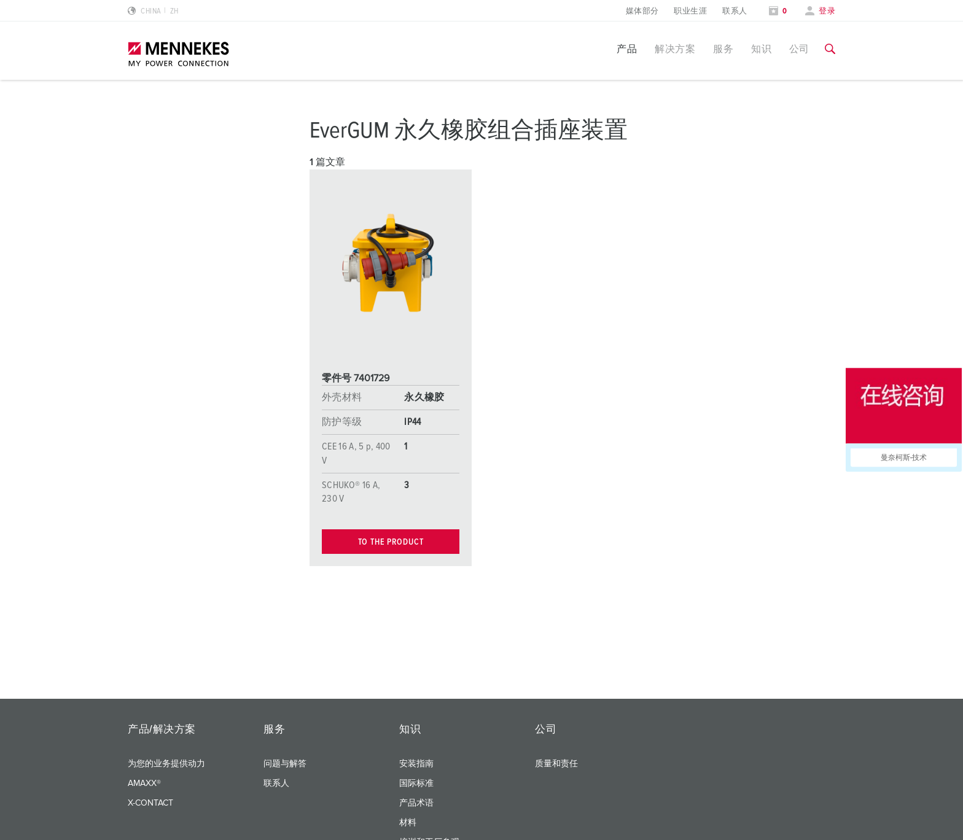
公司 (799, 49)
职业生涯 (690, 11)
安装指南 (416, 764)
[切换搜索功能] (830, 49)
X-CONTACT (150, 803)
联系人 (734, 11)
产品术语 (416, 803)
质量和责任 (556, 764)
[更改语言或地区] (153, 11)
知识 (761, 49)
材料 (407, 823)
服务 (723, 49)
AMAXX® (144, 783)
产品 (627, 49)
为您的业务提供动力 (166, 764)
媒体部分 (642, 11)
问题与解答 (284, 764)
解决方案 (675, 49)
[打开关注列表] (778, 11)
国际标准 (416, 783)
